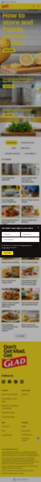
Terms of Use (25, 245)
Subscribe (8, 253)
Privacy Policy (6, 248)
